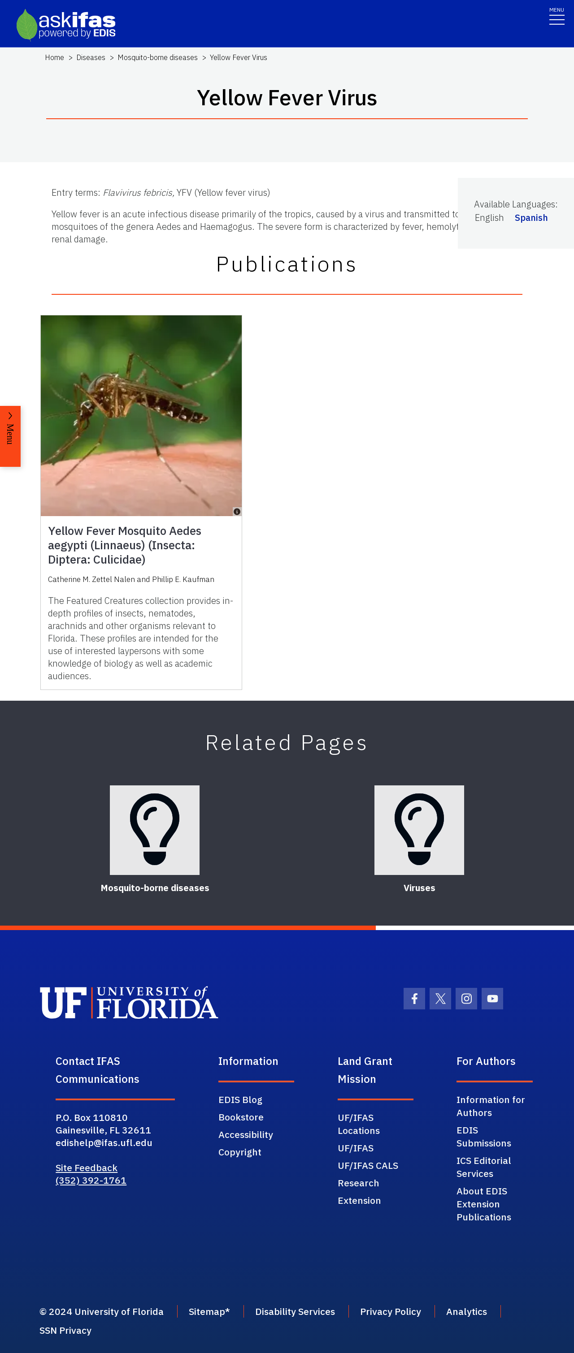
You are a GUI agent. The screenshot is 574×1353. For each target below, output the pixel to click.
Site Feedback (86, 1167)
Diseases (90, 57)
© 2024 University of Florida (101, 1311)
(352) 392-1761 (91, 1180)
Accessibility (245, 1134)
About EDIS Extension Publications (484, 1204)
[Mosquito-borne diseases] (155, 830)
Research (358, 1182)
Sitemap (207, 1311)
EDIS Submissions (484, 1136)
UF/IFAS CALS (368, 1165)
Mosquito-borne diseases (157, 57)
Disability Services (295, 1311)
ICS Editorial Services (484, 1167)
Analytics (466, 1311)
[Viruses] (419, 830)
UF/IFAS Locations (359, 1124)
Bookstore (241, 1117)
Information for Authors (491, 1106)
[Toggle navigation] (557, 15)
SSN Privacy (65, 1330)
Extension (359, 1200)
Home (54, 57)
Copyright (239, 1152)
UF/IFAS (356, 1148)
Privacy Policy (390, 1311)
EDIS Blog (240, 1099)
